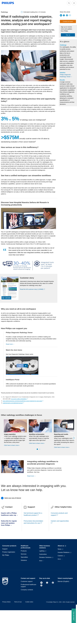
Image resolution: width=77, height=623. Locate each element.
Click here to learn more (11, 445)
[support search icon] (69, 3)
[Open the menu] (74, 3)
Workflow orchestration (36, 434)
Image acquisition (10, 434)
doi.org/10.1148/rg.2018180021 (19, 399)
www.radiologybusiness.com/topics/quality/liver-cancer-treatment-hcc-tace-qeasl (23, 401)
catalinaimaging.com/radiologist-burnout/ (13, 403)
